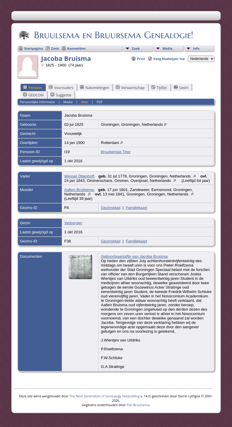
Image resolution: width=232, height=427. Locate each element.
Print (141, 58)
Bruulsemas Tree (116, 152)
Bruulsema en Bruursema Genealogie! (113, 35)
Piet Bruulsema (138, 405)
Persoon (32, 87)
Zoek (136, 48)
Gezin (181, 87)
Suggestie (60, 95)
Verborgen (73, 223)
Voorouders (61, 87)
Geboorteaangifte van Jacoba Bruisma (134, 256)
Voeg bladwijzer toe (169, 58)
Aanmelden (76, 48)
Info (196, 48)
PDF (99, 102)
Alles (84, 102)
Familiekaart (136, 207)
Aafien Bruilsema (79, 189)
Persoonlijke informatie (37, 102)
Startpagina (33, 48)
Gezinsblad (111, 207)
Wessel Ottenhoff (79, 176)
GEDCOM (33, 95)
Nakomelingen (94, 87)
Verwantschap (130, 87)
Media (167, 48)
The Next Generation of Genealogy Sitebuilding (104, 396)
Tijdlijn (159, 87)
